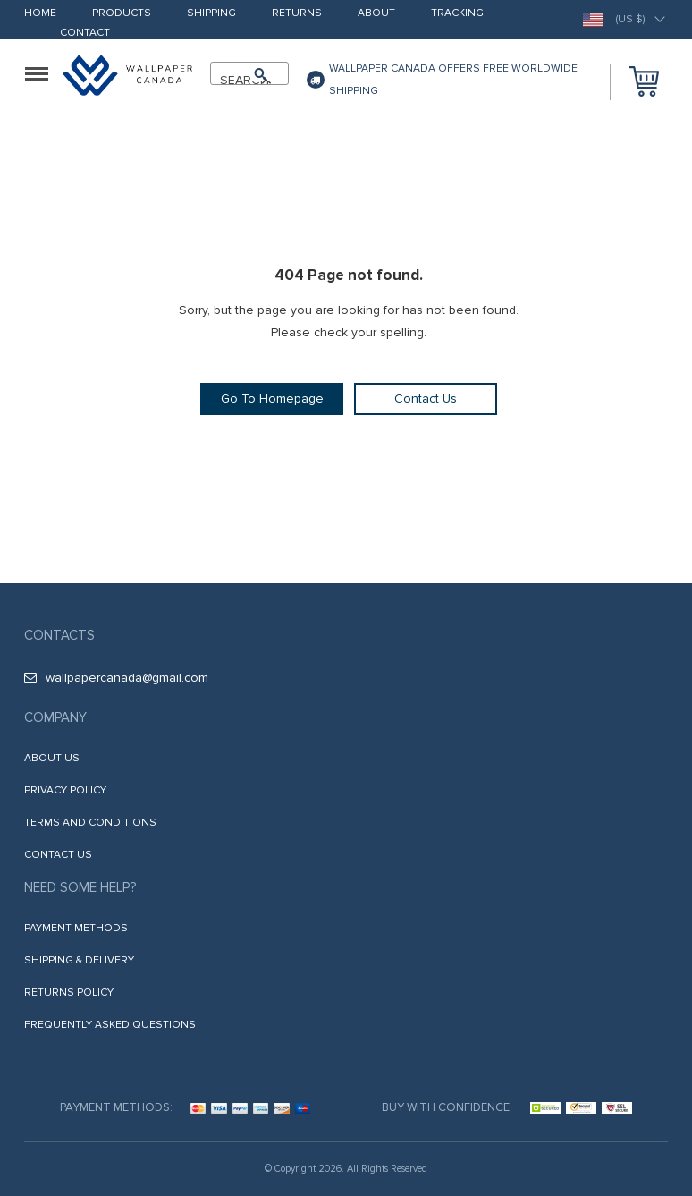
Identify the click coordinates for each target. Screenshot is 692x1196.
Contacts (59, 635)
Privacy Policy (65, 790)
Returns (297, 14)
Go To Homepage (272, 398)
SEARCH (241, 80)
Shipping (211, 14)
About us (52, 758)
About (376, 14)
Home (40, 14)
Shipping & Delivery (79, 960)
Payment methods (76, 928)
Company (55, 717)
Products (121, 14)
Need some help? (80, 887)
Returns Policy (69, 992)
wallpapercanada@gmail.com (116, 677)
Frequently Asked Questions (110, 1024)
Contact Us (425, 398)
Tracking (457, 14)
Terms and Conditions (90, 822)
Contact (85, 33)
